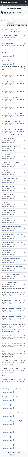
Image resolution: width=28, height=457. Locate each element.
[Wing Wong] (5, 218)
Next (17, 455)
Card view (4, 23)
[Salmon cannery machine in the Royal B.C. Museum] (12, 81)
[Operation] (5, 105)
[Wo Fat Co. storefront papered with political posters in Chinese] (12, 368)
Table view (10, 23)
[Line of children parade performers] (12, 266)
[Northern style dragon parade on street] (12, 226)
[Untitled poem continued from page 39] (12, 234)
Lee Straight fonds (9, 39)
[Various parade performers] (10, 282)
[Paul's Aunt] (5, 170)
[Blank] (4, 53)
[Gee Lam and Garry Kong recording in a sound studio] (12, 129)
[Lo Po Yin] (5, 202)
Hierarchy (12, 20)
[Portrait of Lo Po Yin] (8, 194)
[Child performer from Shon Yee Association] (12, 300)
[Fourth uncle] (6, 154)
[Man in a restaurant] (8, 445)
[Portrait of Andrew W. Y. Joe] (10, 178)
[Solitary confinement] (8, 138)
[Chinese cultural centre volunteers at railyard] (12, 61)
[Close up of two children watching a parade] (12, 308)
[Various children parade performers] (12, 274)
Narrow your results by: (14, 8)
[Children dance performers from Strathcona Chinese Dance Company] (12, 258)
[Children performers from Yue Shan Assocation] (12, 292)
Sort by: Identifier (10, 25)
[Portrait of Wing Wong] (8, 210)
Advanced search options (9, 17)
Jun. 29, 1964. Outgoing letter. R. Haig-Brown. (12, 35)
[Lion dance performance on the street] (12, 324)
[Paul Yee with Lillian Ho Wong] (10, 162)
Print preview (4, 20)
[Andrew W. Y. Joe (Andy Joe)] (10, 186)
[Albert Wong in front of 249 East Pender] (12, 389)
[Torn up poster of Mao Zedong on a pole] (12, 343)
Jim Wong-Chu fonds (9, 47)
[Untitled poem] (6, 250)
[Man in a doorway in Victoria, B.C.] (11, 146)
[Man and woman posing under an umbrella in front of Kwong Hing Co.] (12, 429)
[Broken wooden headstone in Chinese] (12, 113)
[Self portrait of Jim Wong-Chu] (10, 97)
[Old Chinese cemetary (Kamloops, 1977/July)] (12, 121)
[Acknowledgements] (8, 43)
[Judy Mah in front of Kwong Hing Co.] (12, 413)
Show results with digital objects (18, 31)
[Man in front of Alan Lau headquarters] (12, 379)
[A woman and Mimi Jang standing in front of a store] (12, 421)
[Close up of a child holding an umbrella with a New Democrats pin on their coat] (12, 360)
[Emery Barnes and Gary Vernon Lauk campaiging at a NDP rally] (12, 397)
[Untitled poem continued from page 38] (12, 242)
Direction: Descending (21, 25)
